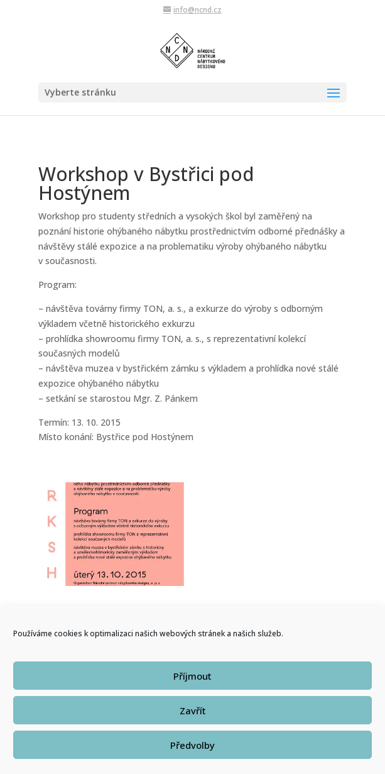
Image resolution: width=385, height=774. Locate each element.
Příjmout (192, 683)
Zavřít (193, 718)
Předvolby (192, 752)
